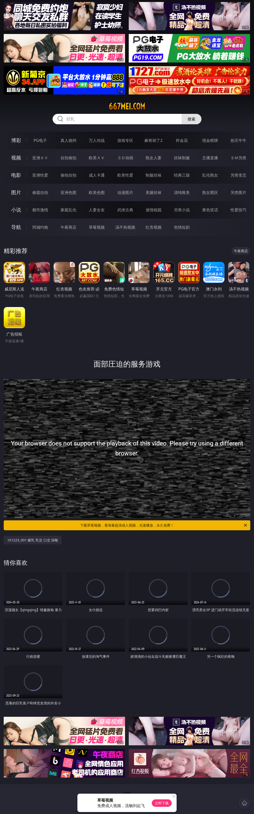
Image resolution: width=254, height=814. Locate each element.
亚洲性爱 (40, 175)
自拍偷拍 (68, 157)
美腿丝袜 (153, 192)
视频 (16, 157)
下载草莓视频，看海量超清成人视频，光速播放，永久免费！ (164, 525)
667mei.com (127, 106)
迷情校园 (153, 210)
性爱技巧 (238, 210)
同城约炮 (40, 227)
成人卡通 (97, 175)
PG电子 (40, 140)
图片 (16, 192)
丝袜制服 (182, 157)
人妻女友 (97, 210)
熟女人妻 (153, 157)
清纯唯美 (182, 192)
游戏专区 (125, 140)
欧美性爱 (125, 175)
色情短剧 (182, 227)
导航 (16, 227)
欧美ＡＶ (97, 157)
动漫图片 (125, 192)
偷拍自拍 (68, 175)
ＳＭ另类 (238, 157)
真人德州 (68, 140)
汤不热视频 (125, 227)
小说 (16, 209)
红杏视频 (153, 227)
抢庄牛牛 (238, 140)
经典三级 (182, 175)
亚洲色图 (68, 192)
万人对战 (97, 140)
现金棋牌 (210, 140)
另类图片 (238, 192)
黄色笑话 (210, 210)
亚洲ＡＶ (40, 157)
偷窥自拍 (40, 192)
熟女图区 (210, 192)
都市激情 (40, 210)
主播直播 (210, 157)
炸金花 (182, 140)
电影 (16, 175)
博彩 (16, 140)
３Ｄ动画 (125, 157)
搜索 (191, 119)
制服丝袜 (153, 175)
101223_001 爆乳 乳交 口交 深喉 (32, 540)
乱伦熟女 (210, 175)
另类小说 (182, 210)
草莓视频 (97, 227)
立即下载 (162, 803)
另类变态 (238, 175)
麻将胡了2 (153, 140)
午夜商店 (68, 227)
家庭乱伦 (68, 210)
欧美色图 (97, 192)
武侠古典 (125, 210)
